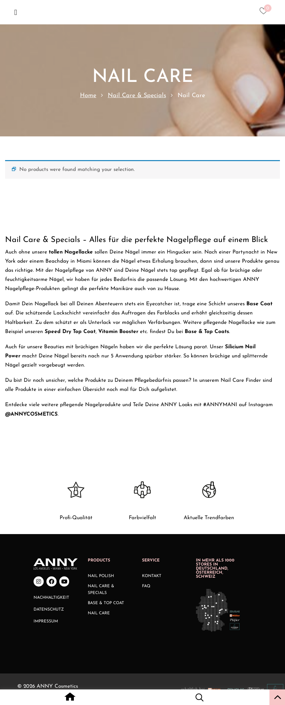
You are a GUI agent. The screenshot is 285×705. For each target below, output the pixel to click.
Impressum (46, 621)
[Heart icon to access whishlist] (265, 13)
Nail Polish (101, 576)
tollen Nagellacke (71, 252)
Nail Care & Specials (137, 95)
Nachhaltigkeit (51, 598)
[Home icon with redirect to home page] (70, 698)
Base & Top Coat (106, 603)
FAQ (146, 586)
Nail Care (99, 613)
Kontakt (151, 576)
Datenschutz (49, 610)
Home (88, 95)
